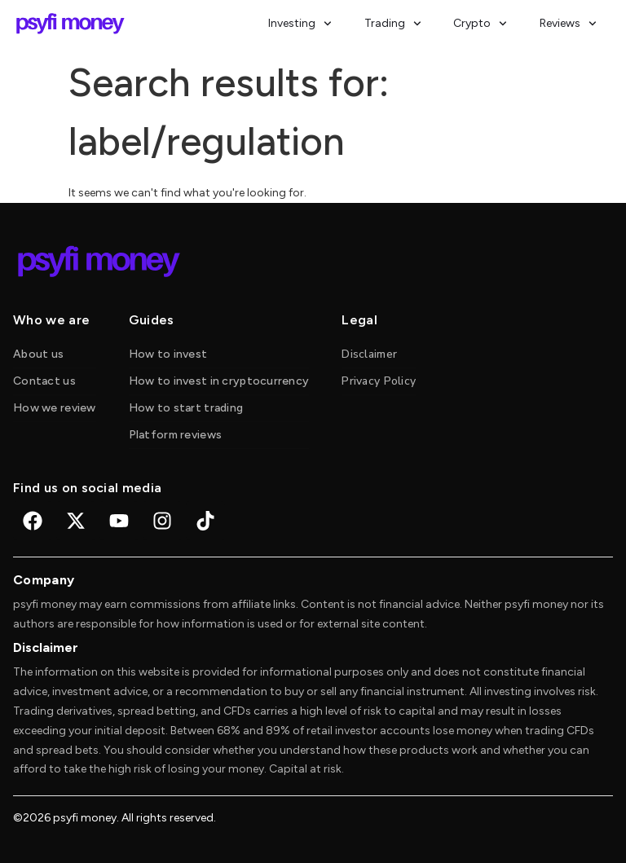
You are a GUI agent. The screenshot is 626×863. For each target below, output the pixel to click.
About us (38, 354)
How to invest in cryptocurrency (219, 381)
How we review (54, 408)
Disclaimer (369, 354)
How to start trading (186, 408)
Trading (392, 23)
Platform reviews (175, 435)
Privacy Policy (379, 381)
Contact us (44, 381)
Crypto (480, 23)
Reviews (568, 23)
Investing (300, 23)
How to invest (168, 354)
